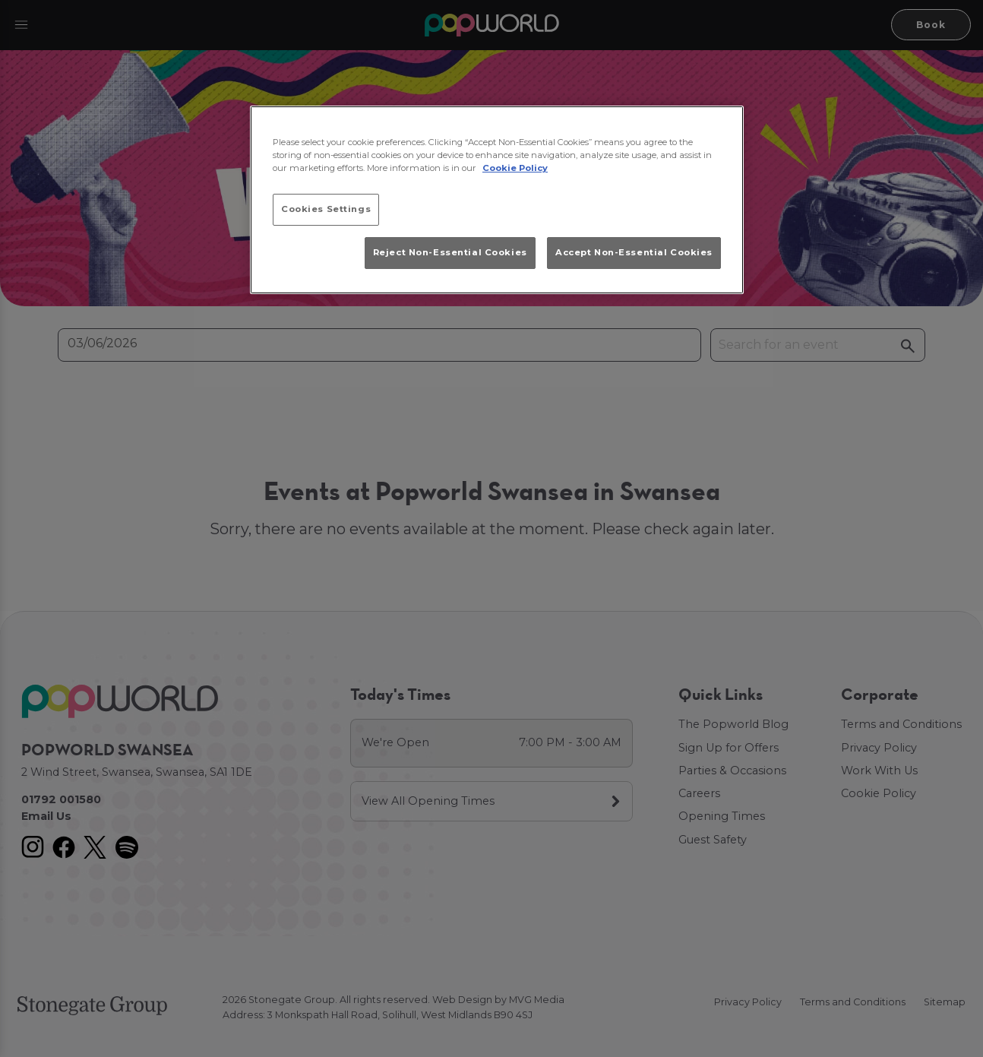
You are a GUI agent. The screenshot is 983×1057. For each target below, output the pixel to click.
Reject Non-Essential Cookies (450, 252)
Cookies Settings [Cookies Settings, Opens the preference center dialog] (326, 209)
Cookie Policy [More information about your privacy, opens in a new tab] (515, 168)
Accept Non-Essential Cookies (634, 252)
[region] (497, 200)
